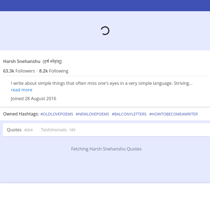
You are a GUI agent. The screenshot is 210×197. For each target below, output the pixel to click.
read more (21, 90)
